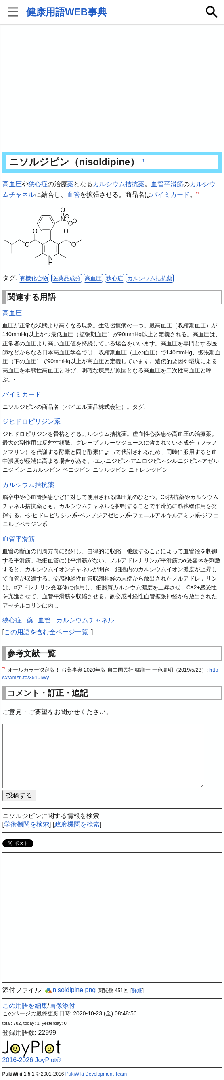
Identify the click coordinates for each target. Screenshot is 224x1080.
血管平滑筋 (167, 184)
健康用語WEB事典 (66, 11)
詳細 (137, 990)
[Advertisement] (112, 88)
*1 (198, 192)
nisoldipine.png (70, 989)
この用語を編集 (25, 1005)
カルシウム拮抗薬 (118, 184)
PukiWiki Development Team (96, 1074)
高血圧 (12, 184)
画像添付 (62, 1005)
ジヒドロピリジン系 (31, 421)
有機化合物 (34, 278)
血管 (73, 194)
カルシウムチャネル (85, 620)
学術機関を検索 (26, 824)
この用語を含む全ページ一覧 (46, 631)
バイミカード (170, 194)
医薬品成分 (66, 278)
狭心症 (38, 184)
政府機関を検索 (77, 824)
